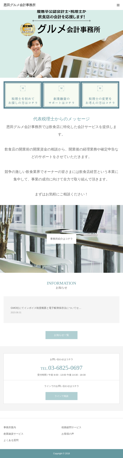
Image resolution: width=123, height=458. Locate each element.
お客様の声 (68, 433)
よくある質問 (11, 440)
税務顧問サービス (71, 427)
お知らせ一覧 (61, 335)
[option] (61, 44)
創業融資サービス (13, 433)
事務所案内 (10, 427)
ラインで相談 (61, 396)
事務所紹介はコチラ (61, 238)
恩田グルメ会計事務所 (20, 5)
